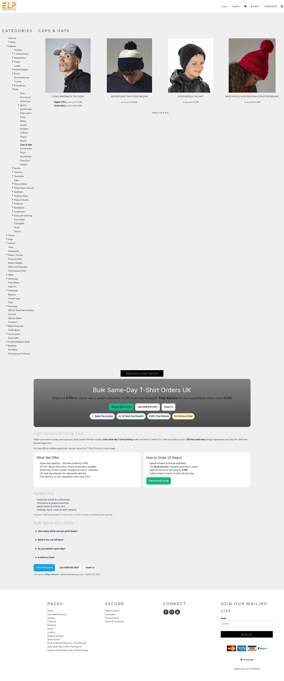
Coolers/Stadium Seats (19, 341)
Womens (18, 172)
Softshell (18, 192)
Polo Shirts (19, 219)
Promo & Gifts (15, 259)
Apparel (12, 46)
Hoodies (18, 49)
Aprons (11, 243)
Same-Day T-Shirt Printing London (93, 448)
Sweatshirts (19, 57)
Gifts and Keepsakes (18, 266)
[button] (245, 6)
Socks (17, 227)
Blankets (12, 345)
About (50, 628)
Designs (51, 618)
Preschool (25, 160)
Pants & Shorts (21, 199)
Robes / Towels (15, 255)
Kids (16, 89)
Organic (24, 164)
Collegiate (19, 223)
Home (50, 610)
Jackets (23, 125)
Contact (51, 632)
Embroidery (59, 105)
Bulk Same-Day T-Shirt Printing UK (64, 646)
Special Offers (15, 318)
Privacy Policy (112, 618)
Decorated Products (57, 614)
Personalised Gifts (17, 270)
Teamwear (19, 176)
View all (12, 38)
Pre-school (25, 97)
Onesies (12, 314)
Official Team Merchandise (21, 310)
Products (51, 621)
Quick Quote (53, 639)
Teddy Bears (14, 330)
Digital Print (60, 102)
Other (11, 274)
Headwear (13, 290)
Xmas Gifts (13, 338)
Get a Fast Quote (44, 567)
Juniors (17, 231)
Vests (10, 247)
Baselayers (19, 207)
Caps (16, 180)
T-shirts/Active (21, 53)
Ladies (17, 65)
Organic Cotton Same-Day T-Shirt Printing (67, 650)
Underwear (19, 211)
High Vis (12, 286)
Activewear (13, 251)
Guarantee (110, 614)
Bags (10, 239)
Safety (23, 121)
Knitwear (18, 203)
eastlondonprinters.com (72, 574)
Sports (23, 105)
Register (236, 6)
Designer (51, 625)
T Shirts (12, 42)
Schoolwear (26, 109)
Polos (17, 73)
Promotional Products (19, 353)
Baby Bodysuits (15, 326)
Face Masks (13, 282)
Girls (22, 93)
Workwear (13, 278)
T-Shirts (24, 132)
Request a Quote (55, 636)
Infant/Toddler (21, 69)
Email (223, 618)
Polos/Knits (19, 85)
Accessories (26, 148)
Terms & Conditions (114, 621)
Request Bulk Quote (121, 406)
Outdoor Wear (21, 195)
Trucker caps (14, 298)
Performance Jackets (24, 188)
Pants (23, 117)
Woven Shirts (20, 184)
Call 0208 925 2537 (147, 406)
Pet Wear (12, 349)
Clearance (13, 322)
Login (224, 6)
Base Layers (26, 113)
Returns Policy (112, 610)
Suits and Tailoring (23, 215)
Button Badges (15, 262)
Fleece (17, 61)
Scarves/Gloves (21, 77)
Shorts (23, 140)
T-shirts (18, 81)
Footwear (12, 306)
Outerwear (25, 101)
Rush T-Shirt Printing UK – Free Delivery (66, 643)
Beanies (12, 294)
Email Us (168, 406)
